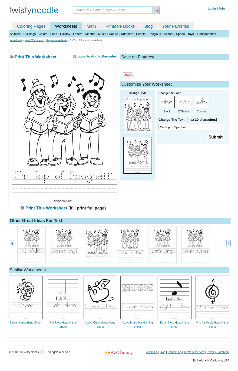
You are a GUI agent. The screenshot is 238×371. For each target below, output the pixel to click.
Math (91, 26)
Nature (113, 34)
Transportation (206, 34)
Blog (148, 26)
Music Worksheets (34, 40)
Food (53, 34)
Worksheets (66, 26)
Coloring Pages (31, 26)
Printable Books (120, 26)
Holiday (65, 34)
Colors (43, 34)
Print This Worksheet (35, 57)
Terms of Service (194, 352)
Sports (180, 34)
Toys (191, 34)
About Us (152, 352)
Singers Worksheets (56, 40)
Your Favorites (175, 26)
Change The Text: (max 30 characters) (188, 119)
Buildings (29, 34)
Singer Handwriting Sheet (25, 322)
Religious (155, 34)
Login (212, 8)
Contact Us (175, 352)
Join (221, 8)
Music (102, 34)
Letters (78, 34)
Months (90, 34)
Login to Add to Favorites (97, 56)
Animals (15, 34)
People (140, 34)
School (168, 34)
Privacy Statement (218, 352)
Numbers (127, 34)
